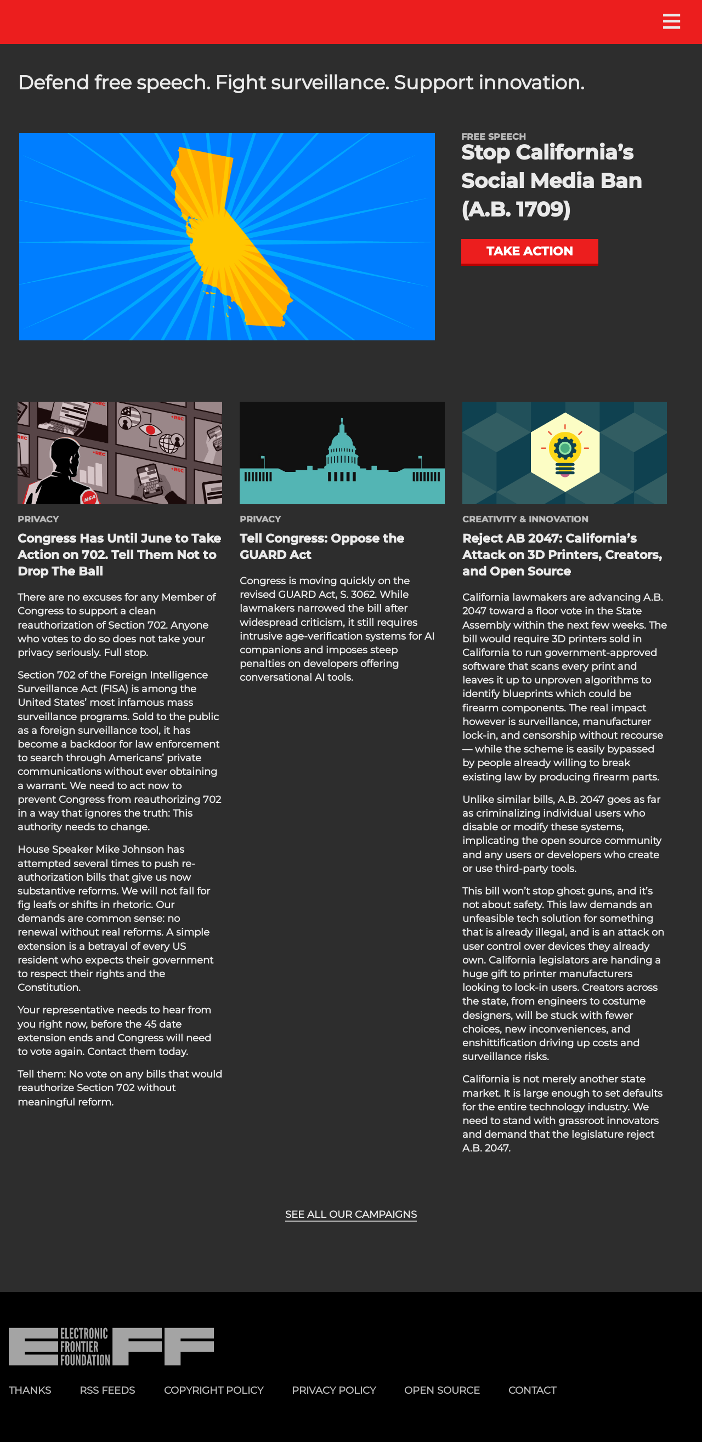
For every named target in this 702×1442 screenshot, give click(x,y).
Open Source (442, 1390)
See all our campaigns (351, 1215)
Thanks (30, 1390)
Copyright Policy (213, 1390)
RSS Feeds (107, 1390)
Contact (532, 1390)
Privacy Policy (334, 1390)
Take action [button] (529, 251)
